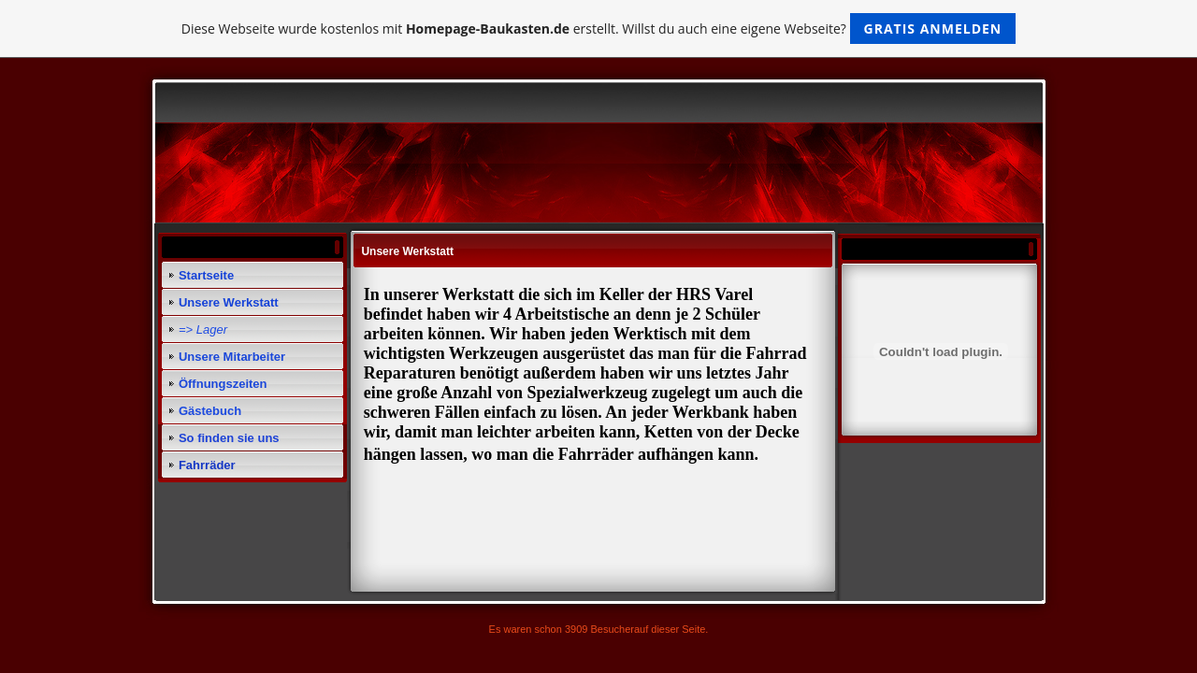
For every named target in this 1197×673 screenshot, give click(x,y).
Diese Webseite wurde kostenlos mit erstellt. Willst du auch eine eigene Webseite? (599, 28)
